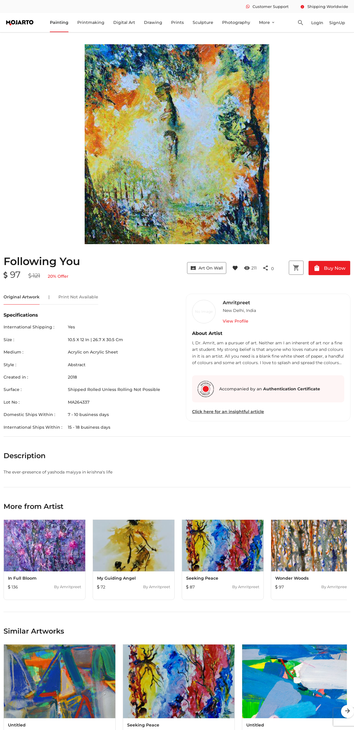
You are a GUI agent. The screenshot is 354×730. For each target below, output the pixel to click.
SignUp (337, 22)
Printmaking (90, 22)
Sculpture (203, 22)
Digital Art (124, 22)
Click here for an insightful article (228, 411)
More (267, 22)
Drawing (153, 22)
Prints (177, 22)
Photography (236, 22)
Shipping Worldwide (324, 6)
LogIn (317, 22)
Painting (59, 22)
